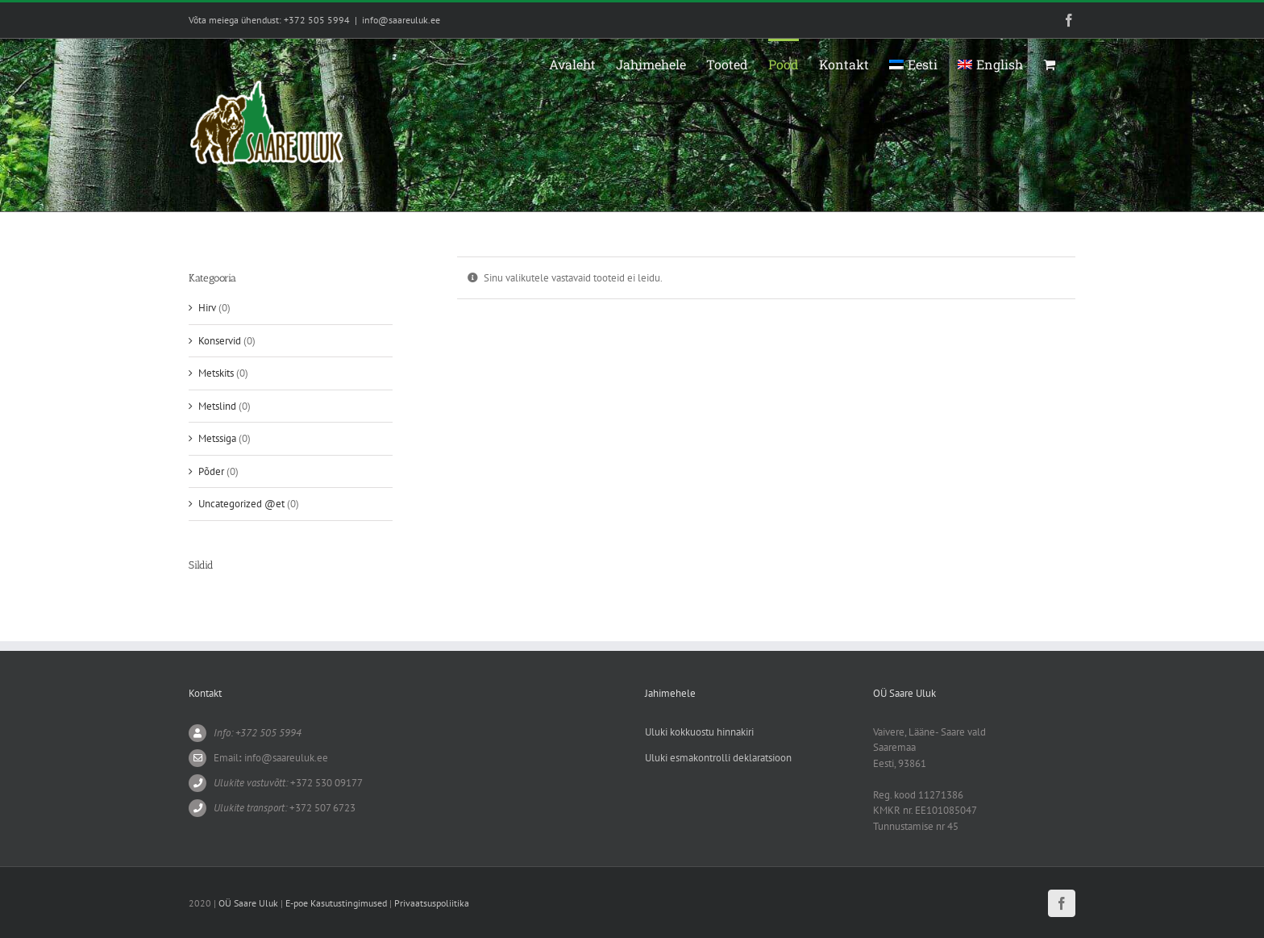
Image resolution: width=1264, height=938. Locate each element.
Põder (211, 471)
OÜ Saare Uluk (248, 903)
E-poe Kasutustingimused (336, 903)
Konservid (219, 341)
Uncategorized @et (241, 504)
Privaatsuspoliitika (431, 903)
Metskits (216, 373)
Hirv (207, 308)
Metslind (217, 406)
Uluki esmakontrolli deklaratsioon (718, 758)
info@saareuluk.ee (401, 20)
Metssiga (217, 438)
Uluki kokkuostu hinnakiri (699, 732)
